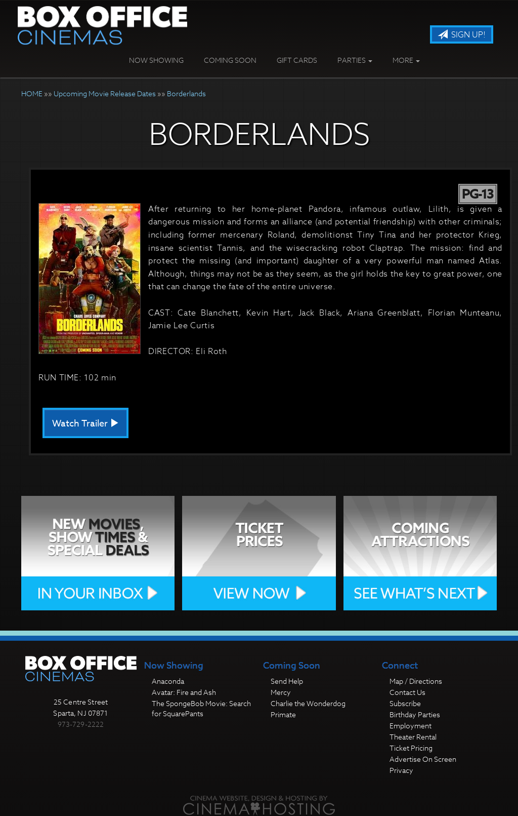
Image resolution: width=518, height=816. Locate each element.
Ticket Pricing (411, 748)
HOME (31, 93)
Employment (410, 725)
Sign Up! (462, 35)
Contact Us (407, 692)
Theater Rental (413, 737)
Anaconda (168, 681)
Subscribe (405, 703)
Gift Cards (297, 60)
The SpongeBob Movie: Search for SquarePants (201, 708)
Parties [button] (354, 60)
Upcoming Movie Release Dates (105, 93)
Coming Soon (230, 60)
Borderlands (186, 93)
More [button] (406, 60)
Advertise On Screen (423, 759)
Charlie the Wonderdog (308, 703)
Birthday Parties (415, 714)
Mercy (281, 692)
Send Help (287, 681)
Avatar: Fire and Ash (184, 692)
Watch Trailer (85, 424)
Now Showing (156, 60)
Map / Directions (416, 681)
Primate (283, 714)
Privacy (401, 770)
